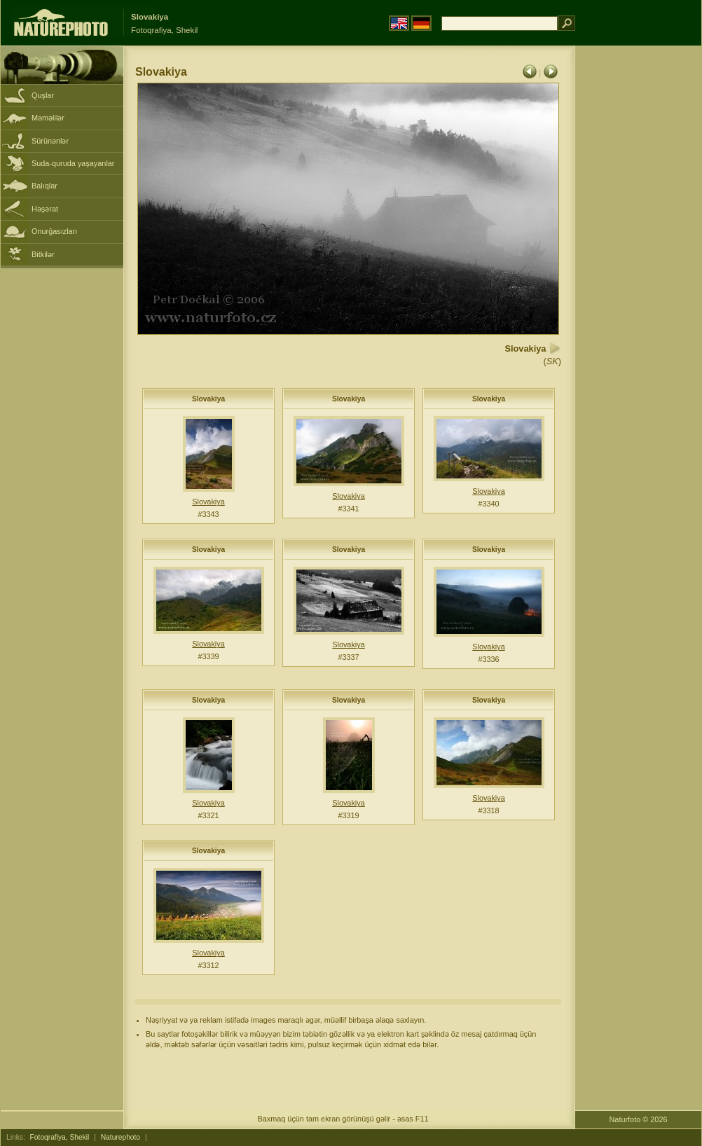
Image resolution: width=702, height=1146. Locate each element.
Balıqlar (44, 185)
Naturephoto (120, 1137)
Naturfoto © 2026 (639, 1119)
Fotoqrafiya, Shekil (60, 1137)
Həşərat (45, 209)
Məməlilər (48, 117)
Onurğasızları (54, 231)
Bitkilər (43, 254)
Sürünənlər (50, 141)
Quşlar (43, 95)
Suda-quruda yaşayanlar (73, 163)
